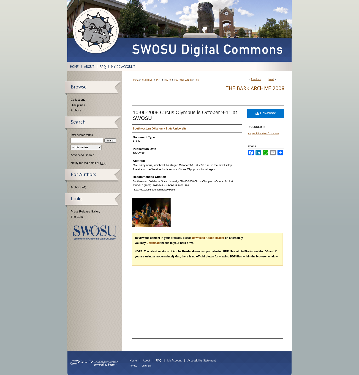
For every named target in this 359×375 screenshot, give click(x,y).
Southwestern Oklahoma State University (95, 231)
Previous (256, 79)
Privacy (133, 365)
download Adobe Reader (208, 238)
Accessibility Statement (202, 360)
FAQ (158, 360)
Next (271, 79)
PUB (158, 80)
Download (266, 113)
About (146, 360)
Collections (78, 99)
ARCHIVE (147, 80)
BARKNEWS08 (183, 80)
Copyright (146, 365)
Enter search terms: (82, 135)
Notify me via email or (88, 163)
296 (197, 80)
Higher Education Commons (263, 133)
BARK (167, 80)
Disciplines (78, 105)
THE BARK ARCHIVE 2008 (255, 88)
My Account (174, 360)
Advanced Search (82, 155)
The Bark (77, 216)
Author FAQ (78, 187)
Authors (76, 110)
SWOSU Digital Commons (207, 31)
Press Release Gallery (85, 211)
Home (135, 80)
